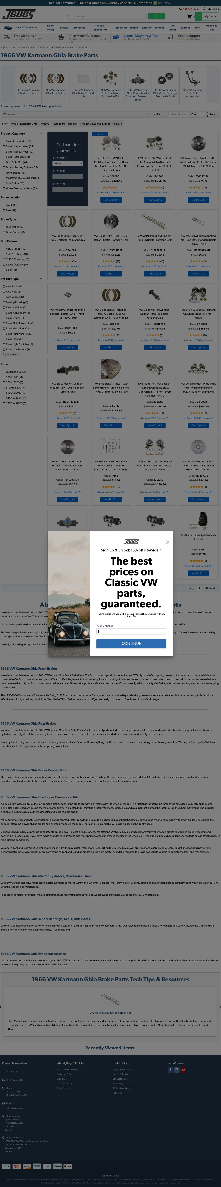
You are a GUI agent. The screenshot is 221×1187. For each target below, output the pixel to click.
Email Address (104, 626)
